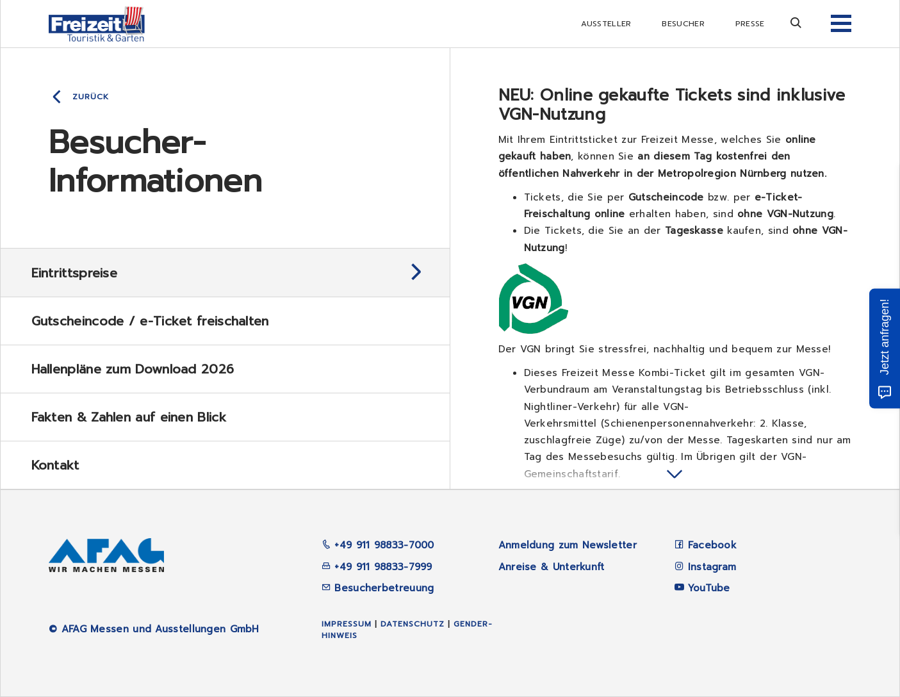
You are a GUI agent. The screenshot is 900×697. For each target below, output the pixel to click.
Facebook (712, 545)
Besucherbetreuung (378, 588)
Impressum (347, 624)
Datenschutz (412, 624)
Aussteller (606, 23)
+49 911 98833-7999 (377, 567)
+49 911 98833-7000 (378, 545)
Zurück (90, 96)
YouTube (709, 588)
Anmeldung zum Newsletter (567, 545)
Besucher (683, 23)
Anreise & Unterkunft (551, 567)
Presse (750, 23)
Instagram (712, 567)
